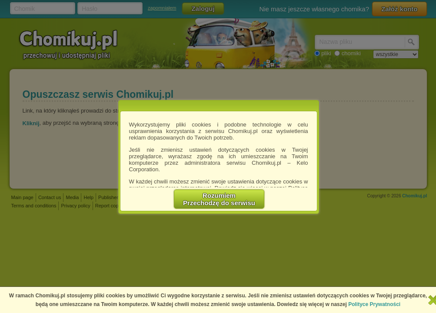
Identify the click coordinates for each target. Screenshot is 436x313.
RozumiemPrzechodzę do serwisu (219, 199)
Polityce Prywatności (374, 304)
